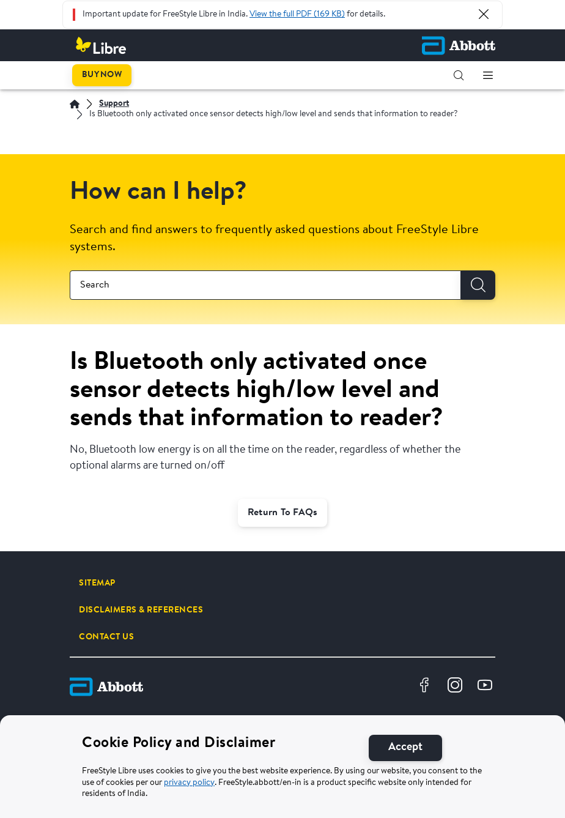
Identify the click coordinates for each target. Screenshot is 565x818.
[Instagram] (456, 687)
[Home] (74, 104)
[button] (458, 75)
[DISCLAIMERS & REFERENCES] (141, 610)
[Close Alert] (483, 14)
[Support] (114, 104)
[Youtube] (486, 687)
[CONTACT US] (106, 637)
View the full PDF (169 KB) (297, 14)
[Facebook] (426, 687)
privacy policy (189, 783)
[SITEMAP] (97, 583)
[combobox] (265, 285)
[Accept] (405, 748)
